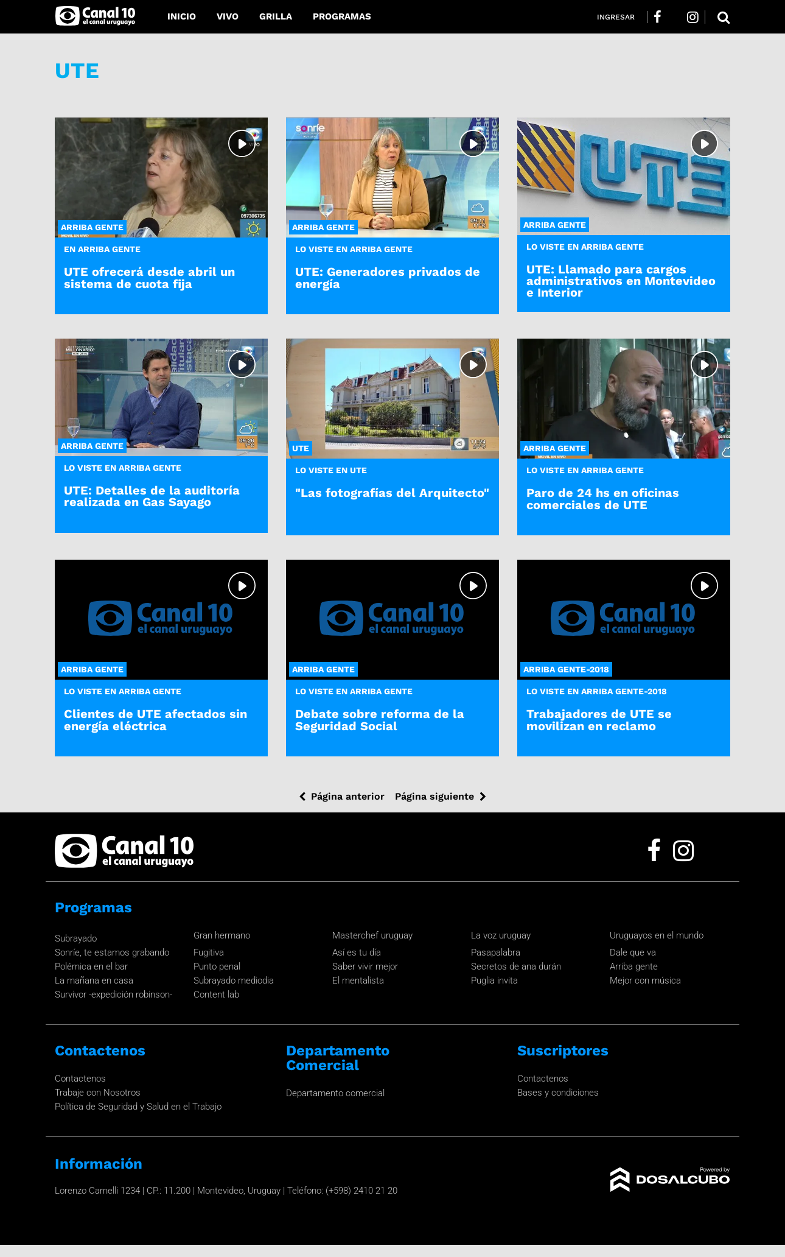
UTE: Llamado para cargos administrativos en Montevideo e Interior (621, 281)
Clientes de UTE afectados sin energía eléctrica (155, 719)
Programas (342, 16)
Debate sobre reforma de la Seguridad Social (379, 719)
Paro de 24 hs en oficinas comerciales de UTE (602, 498)
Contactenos (80, 1078)
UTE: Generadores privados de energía (387, 277)
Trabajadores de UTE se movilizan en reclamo (599, 719)
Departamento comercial (335, 1093)
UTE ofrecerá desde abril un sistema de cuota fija (149, 277)
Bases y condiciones (558, 1092)
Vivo (228, 16)
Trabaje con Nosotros (98, 1092)
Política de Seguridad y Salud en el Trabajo (138, 1106)
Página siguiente (434, 796)
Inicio (181, 16)
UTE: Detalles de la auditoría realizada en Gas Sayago (152, 496)
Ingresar (616, 17)
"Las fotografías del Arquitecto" (392, 492)
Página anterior (348, 796)
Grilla (275, 16)
